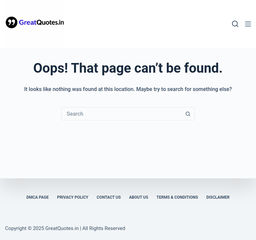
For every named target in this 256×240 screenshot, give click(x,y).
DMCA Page (37, 197)
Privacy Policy (72, 197)
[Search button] (188, 113)
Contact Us (109, 197)
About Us (138, 197)
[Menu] (248, 24)
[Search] (235, 24)
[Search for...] (121, 113)
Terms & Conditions (177, 197)
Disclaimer (218, 197)
